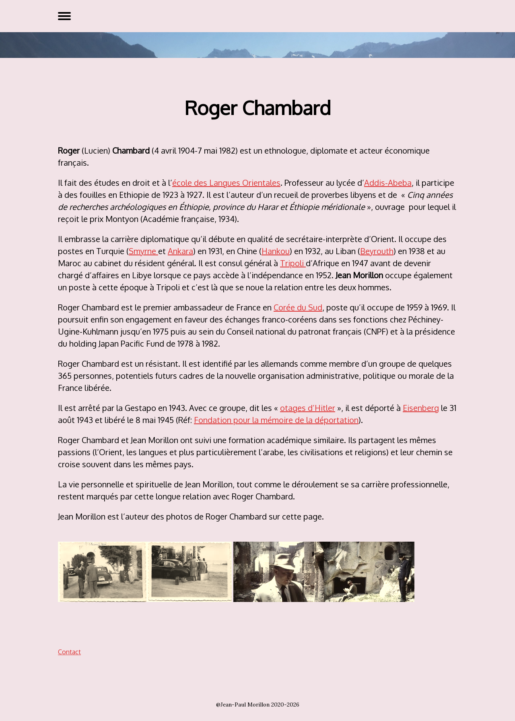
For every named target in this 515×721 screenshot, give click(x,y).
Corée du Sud (298, 307)
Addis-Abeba (388, 182)
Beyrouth (376, 251)
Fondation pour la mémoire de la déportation (276, 420)
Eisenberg (421, 408)
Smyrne (143, 251)
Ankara (180, 251)
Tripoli (293, 263)
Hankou (276, 251)
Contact (69, 652)
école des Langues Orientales (226, 182)
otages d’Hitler (307, 408)
